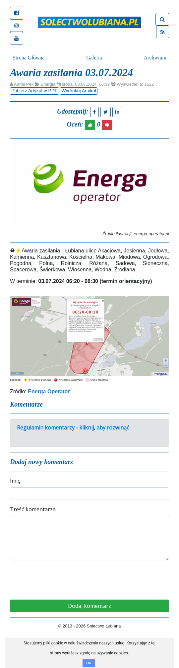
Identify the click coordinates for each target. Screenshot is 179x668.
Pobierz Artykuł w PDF (34, 90)
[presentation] (89, 579)
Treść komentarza (33, 509)
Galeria (94, 57)
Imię (15, 480)
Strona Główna (28, 57)
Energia (47, 84)
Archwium (155, 57)
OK (88, 663)
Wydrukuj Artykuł (78, 90)
